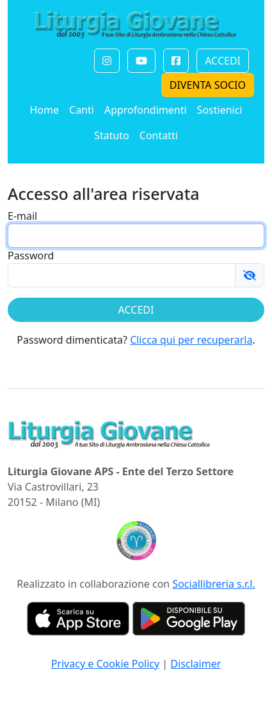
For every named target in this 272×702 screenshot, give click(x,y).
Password (31, 255)
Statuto (111, 135)
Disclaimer (195, 664)
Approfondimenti (145, 110)
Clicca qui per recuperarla (191, 340)
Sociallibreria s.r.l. (213, 584)
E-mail (22, 216)
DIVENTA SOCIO (208, 85)
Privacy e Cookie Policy (105, 664)
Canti (81, 110)
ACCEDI (223, 61)
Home (44, 110)
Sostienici (220, 110)
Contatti (159, 135)
